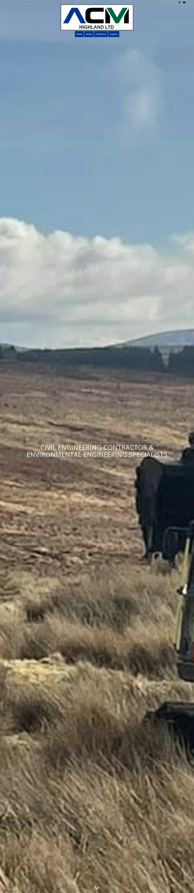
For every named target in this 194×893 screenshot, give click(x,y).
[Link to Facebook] (179, 2)
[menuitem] (79, 34)
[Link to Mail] (184, 2)
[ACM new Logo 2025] (97, 17)
